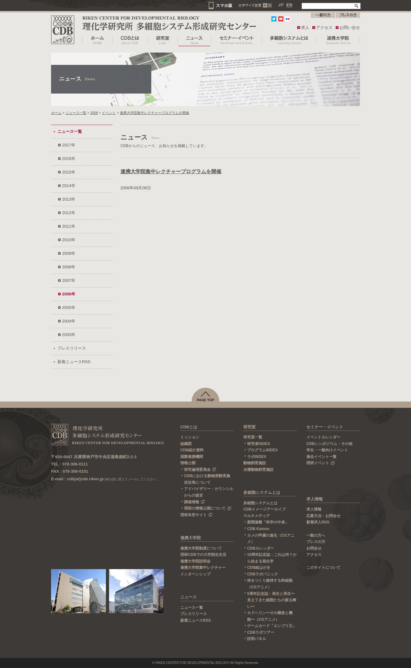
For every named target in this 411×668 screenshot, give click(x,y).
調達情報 (194, 502)
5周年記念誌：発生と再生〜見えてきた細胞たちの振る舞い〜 (271, 600)
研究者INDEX (258, 444)
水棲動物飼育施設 (258, 469)
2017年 (68, 145)
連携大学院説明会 (195, 561)
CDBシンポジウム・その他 (329, 444)
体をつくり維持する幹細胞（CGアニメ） (269, 583)
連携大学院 (190, 537)
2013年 (68, 199)
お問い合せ (349, 27)
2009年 (68, 253)
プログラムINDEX (262, 450)
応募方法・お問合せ (323, 516)
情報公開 (187, 463)
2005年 (68, 307)
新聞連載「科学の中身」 (268, 522)
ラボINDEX (256, 456)
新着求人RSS (317, 522)
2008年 (68, 267)
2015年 (68, 172)
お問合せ (313, 548)
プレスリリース (71, 348)
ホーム (56, 113)
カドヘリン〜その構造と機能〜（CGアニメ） (269, 616)
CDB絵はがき (258, 567)
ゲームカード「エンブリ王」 (271, 626)
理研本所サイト (196, 515)
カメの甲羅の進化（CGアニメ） (270, 538)
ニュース (188, 597)
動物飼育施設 (254, 463)
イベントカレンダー (323, 437)
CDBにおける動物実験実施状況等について (207, 479)
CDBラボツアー (260, 632)
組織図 (186, 444)
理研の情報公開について (207, 508)
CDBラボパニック (262, 574)
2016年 (68, 158)
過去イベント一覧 (321, 456)
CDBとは (188, 427)
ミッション (189, 437)
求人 (305, 27)
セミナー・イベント (324, 427)
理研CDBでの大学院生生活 (203, 554)
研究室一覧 (252, 437)
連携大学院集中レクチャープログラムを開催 (154, 113)
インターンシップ (195, 574)
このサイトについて (323, 567)
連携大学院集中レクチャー (203, 567)
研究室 (249, 427)
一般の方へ (315, 535)
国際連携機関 (191, 456)
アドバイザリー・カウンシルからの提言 (208, 492)
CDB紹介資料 (192, 450)
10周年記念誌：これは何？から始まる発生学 (272, 557)
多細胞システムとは (261, 492)
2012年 (68, 212)
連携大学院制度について (201, 548)
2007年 (68, 280)
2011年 (68, 226)
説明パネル (256, 639)
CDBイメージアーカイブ (264, 509)
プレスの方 (315, 542)
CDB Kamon (258, 529)
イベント (109, 113)
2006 (94, 113)
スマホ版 (224, 5)
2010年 (68, 239)
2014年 (68, 185)
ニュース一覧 (76, 113)
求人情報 (314, 499)
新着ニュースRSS (73, 361)
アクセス (324, 27)
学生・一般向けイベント (327, 450)
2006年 (68, 294)
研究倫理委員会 (200, 469)
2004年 (68, 321)
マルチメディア (256, 516)
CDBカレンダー (260, 548)
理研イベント (320, 463)
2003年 (68, 334)
